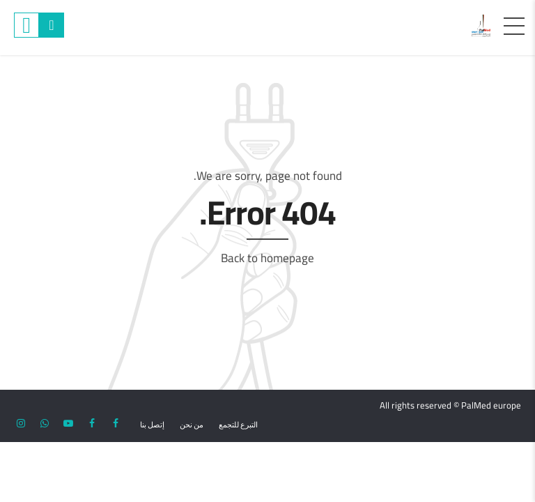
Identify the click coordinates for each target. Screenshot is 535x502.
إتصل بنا (152, 425)
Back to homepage (267, 258)
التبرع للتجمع (238, 425)
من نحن (191, 425)
